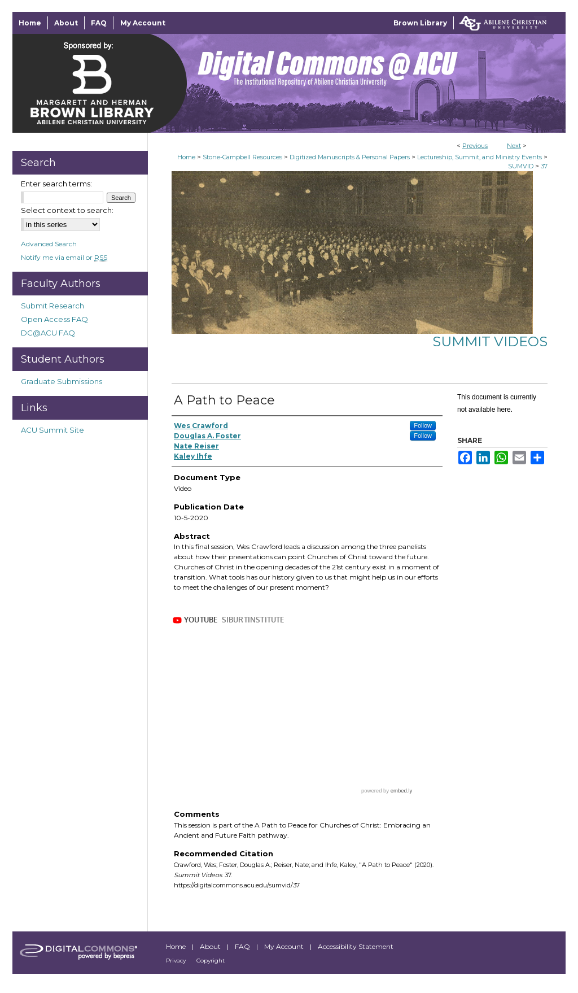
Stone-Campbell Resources (242, 157)
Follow (423, 425)
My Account (284, 946)
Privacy (176, 960)
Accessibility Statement (355, 946)
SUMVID (520, 166)
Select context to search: (67, 210)
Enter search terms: (56, 183)
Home (186, 157)
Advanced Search (49, 243)
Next (514, 146)
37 (544, 166)
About (211, 946)
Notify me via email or (64, 257)
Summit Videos (490, 341)
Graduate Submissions (61, 381)
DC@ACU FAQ (48, 332)
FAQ (243, 946)
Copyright (210, 960)
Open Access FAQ (54, 319)
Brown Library (420, 23)
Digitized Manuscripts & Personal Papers (350, 157)
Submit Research (52, 305)
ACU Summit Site (52, 429)
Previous (475, 146)
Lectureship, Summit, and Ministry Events (479, 157)
